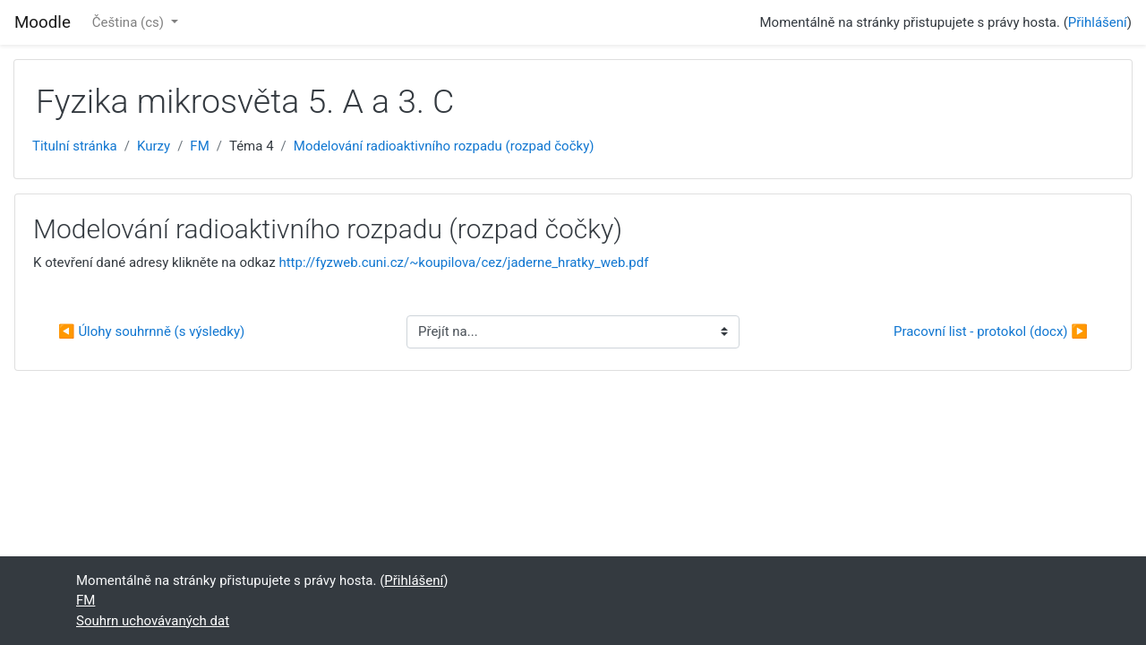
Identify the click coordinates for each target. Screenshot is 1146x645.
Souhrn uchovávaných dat (152, 621)
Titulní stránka (74, 146)
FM (199, 146)
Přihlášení (1097, 22)
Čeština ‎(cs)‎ (129, 22)
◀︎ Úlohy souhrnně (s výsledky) (151, 331)
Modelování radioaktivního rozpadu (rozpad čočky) (444, 146)
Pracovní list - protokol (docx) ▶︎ (991, 331)
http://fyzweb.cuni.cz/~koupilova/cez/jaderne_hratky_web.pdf (463, 262)
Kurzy (153, 146)
